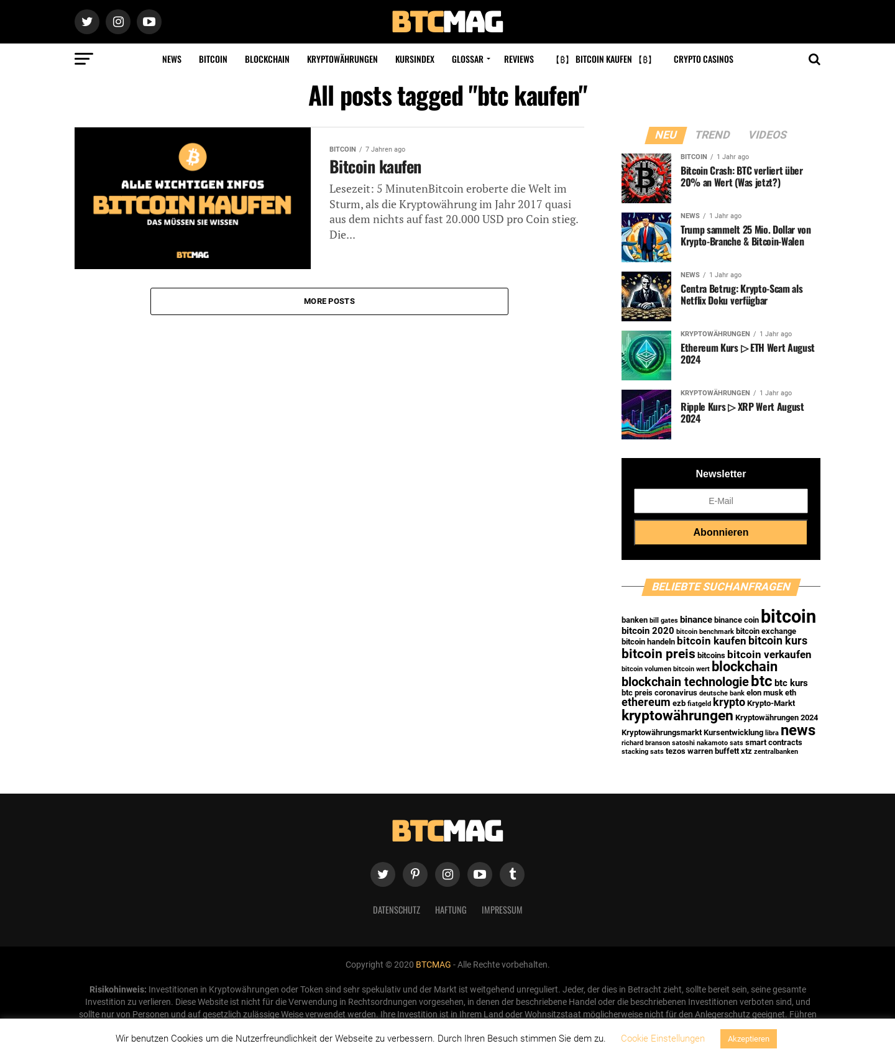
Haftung (451, 909)
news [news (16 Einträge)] (798, 730)
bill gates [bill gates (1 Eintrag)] (663, 621)
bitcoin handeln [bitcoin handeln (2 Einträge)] (648, 641)
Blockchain (267, 58)
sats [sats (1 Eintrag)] (736, 743)
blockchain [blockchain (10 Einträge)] (745, 666)
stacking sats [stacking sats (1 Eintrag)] (643, 752)
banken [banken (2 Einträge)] (635, 620)
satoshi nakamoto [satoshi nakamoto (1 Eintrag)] (700, 743)
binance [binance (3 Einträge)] (696, 619)
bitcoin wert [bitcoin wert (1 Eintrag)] (691, 669)
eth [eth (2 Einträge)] (790, 692)
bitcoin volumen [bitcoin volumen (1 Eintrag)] (646, 669)
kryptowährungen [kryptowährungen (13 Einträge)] (677, 715)
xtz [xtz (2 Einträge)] (746, 751)
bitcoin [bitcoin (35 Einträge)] (788, 616)
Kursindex (414, 58)
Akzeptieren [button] (748, 1038)
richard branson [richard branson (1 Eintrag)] (646, 743)
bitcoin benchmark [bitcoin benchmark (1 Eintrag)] (705, 632)
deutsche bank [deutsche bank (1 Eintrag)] (722, 693)
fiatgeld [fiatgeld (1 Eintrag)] (699, 704)
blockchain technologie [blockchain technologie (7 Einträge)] (685, 682)
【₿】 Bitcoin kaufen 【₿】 (603, 58)
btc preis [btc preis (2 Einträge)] (637, 692)
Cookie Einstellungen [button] (663, 1038)
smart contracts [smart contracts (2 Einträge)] (773, 742)
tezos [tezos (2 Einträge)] (676, 751)
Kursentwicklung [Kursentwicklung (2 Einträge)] (733, 732)
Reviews (519, 58)
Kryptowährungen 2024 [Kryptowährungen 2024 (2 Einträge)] (776, 717)
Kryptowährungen (342, 58)
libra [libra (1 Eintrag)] (772, 733)
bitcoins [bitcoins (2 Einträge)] (711, 655)
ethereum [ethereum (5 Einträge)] (646, 702)
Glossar (468, 58)
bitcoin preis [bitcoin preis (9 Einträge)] (658, 653)
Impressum (502, 909)
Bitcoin (213, 58)
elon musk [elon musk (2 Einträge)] (764, 692)
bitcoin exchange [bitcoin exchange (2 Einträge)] (766, 631)
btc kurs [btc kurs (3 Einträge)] (791, 683)
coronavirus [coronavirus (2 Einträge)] (675, 692)
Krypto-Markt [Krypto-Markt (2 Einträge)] (771, 703)
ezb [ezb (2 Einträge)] (679, 703)
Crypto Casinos (703, 58)
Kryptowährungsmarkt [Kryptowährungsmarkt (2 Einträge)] (662, 732)
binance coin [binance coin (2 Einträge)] (736, 620)
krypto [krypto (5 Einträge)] (729, 702)
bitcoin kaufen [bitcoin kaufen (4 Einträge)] (711, 641)
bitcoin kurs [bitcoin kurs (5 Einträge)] (777, 641)
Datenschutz (396, 909)
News (171, 58)
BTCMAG (433, 965)
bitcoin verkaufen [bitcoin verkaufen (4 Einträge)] (769, 655)
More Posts (329, 301)
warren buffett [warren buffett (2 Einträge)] (713, 751)
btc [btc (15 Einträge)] (762, 681)
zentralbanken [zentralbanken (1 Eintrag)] (776, 752)
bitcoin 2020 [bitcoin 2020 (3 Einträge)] (648, 630)
